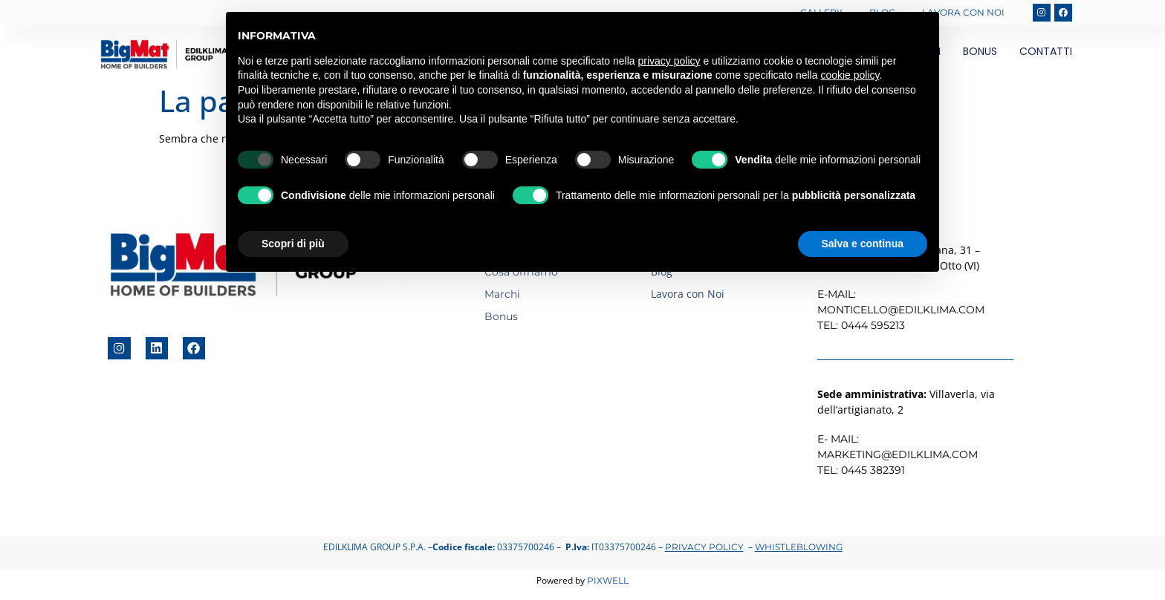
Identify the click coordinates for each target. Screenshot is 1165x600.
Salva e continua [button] (862, 244)
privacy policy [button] (669, 61)
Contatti (1045, 48)
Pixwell (608, 577)
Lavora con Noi (962, 10)
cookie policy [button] (849, 75)
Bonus (980, 48)
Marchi (502, 291)
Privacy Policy (704, 544)
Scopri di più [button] (293, 244)
